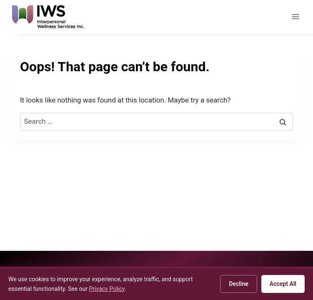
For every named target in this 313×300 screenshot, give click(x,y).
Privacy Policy (106, 288)
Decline (238, 283)
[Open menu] (295, 16)
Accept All (283, 283)
